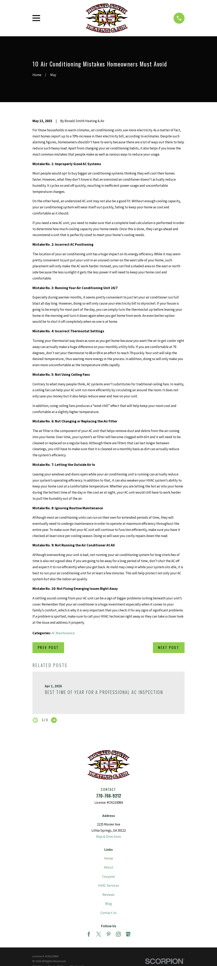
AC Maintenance (63, 633)
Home (108, 858)
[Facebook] (88, 934)
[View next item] (54, 720)
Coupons (108, 876)
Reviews (108, 894)
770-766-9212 (108, 795)
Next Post (168, 647)
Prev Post (48, 647)
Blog (108, 903)
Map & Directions (108, 836)
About (108, 867)
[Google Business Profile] (128, 934)
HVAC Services (108, 885)
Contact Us (108, 913)
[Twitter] (98, 934)
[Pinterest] (108, 934)
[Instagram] (118, 934)
